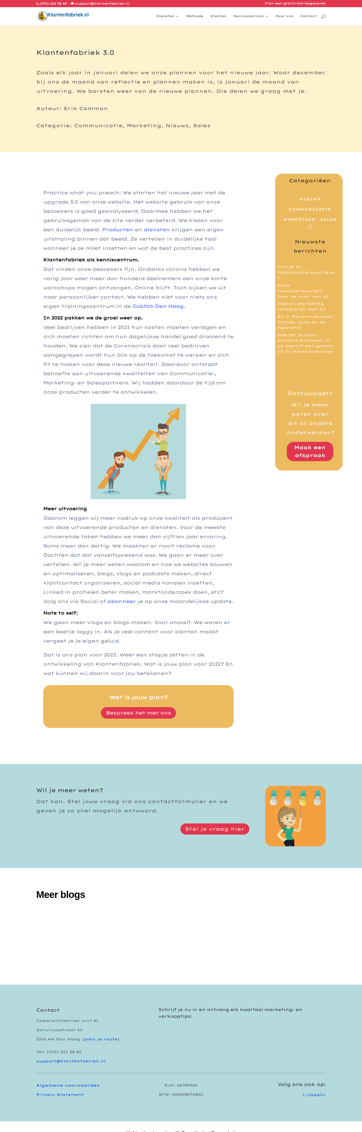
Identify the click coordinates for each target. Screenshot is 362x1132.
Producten (117, 229)
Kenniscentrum (248, 16)
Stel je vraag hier (214, 829)
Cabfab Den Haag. (158, 306)
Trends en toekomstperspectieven (306, 272)
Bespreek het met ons (138, 713)
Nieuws (310, 199)
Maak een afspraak (310, 451)
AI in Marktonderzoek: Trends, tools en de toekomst (306, 322)
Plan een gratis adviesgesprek (295, 3)
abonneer (121, 601)
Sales (328, 219)
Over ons (284, 16)
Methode (194, 16)
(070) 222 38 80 (53, 3)
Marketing (299, 219)
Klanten (218, 16)
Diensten (165, 16)
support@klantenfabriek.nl (71, 1061)
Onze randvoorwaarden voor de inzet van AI (303, 291)
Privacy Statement (60, 1094)
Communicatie (310, 209)
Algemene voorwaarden (68, 1085)
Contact (308, 16)
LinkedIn (314, 1095)
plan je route (101, 1039)
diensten (157, 229)
